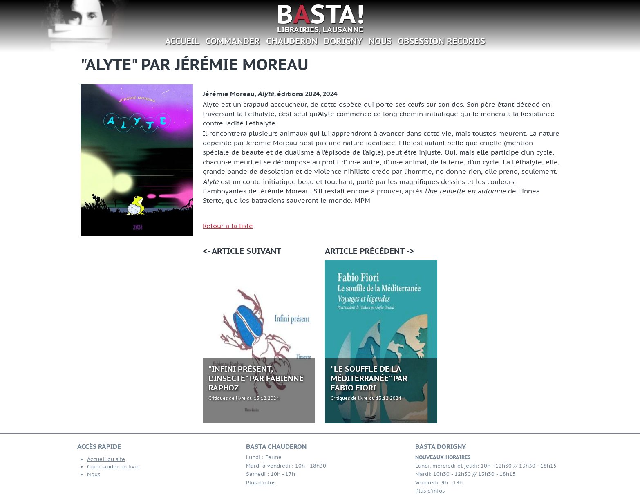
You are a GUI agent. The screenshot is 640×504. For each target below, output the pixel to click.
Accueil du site (106, 459)
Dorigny (343, 41)
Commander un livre (113, 466)
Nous (380, 41)
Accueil (182, 41)
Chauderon (292, 41)
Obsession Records (441, 41)
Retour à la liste (228, 226)
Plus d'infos (260, 482)
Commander (233, 41)
